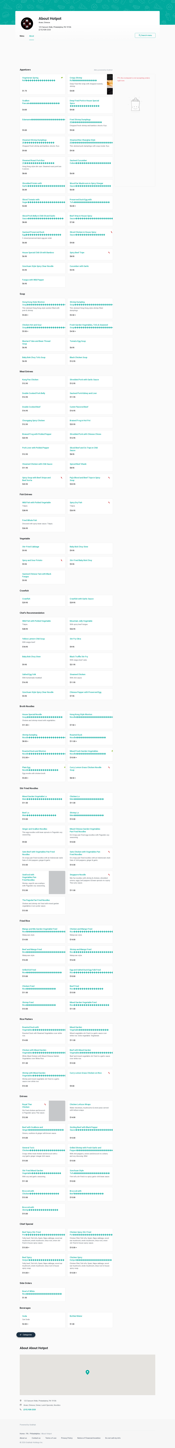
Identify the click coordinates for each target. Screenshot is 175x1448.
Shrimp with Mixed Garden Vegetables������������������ (43, 1074)
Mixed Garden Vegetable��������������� (87, 1028)
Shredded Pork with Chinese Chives (83, 434)
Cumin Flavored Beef (77, 407)
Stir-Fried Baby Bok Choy (79, 560)
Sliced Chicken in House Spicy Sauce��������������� (85, 233)
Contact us (34, 1438)
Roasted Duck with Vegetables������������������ (43, 1028)
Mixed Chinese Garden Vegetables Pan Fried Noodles (83, 830)
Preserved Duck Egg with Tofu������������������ (88, 200)
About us (21, 1438)
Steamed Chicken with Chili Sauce (35, 464)
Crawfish (24, 599)
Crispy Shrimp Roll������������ (81, 79)
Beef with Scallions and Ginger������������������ (41, 1128)
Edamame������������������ (42, 119)
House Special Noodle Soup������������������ (40, 715)
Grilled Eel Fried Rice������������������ (40, 971)
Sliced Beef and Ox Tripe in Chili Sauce (81, 449)
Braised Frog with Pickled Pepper (34, 434)
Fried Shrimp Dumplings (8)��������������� (84, 120)
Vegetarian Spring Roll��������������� (36, 79)
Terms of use (49, 1438)
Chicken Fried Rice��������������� (37, 987)
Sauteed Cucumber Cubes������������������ (88, 161)
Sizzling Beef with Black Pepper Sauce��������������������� (91, 1128)
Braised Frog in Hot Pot (78, 420)
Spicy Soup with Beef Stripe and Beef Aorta (34, 478)
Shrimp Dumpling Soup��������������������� (91, 303)
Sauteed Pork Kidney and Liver (81, 393)
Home (20, 1434)
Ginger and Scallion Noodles (32, 829)
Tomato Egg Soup (76, 341)
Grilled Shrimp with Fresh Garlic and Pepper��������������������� (92, 1149)
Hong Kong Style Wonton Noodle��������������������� (92, 715)
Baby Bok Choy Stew (77, 547)
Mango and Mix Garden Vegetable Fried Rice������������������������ (46, 930)
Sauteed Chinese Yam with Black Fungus (34, 575)
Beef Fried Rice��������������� (84, 987)
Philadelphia (33, 1434)
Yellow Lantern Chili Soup (31, 639)
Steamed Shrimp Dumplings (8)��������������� (36, 141)
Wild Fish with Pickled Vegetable (34, 502)
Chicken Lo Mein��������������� (85, 797)
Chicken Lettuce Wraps (78, 1104)
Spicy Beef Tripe (75, 252)
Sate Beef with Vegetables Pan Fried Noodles (36, 853)
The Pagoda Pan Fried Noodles (33, 900)
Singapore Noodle (76, 874)
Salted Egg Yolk (27, 674)
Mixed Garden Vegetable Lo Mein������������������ (40, 797)
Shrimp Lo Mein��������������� (85, 813)
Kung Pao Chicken (28, 379)
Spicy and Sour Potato (30, 560)
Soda (22, 1316)
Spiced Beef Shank (76, 464)
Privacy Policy (65, 1438)
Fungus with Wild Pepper (31, 280)
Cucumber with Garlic (77, 266)
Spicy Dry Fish (74, 502)
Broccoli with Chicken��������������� (38, 1192)
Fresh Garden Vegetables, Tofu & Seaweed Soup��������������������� (91, 326)
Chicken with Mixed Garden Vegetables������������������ (43, 1051)
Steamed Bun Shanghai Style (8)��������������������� (90, 141)
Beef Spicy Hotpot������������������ (41, 1258)
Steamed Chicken (75, 674)
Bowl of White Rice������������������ (40, 1292)
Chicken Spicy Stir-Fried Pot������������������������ (93, 1233)
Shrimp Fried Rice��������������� (37, 1003)
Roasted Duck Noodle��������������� (86, 736)
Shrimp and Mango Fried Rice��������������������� (90, 950)
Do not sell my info (110, 1438)
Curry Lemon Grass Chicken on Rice (83, 1073)
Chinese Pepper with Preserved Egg (83, 692)
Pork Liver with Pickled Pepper (33, 448)
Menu (20, 36)
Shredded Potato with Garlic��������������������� (43, 184)
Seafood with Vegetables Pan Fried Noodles (27, 877)
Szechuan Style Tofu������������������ (88, 1171)
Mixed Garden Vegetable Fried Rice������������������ (87, 1003)
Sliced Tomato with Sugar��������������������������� (49, 200)
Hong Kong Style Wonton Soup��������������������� (43, 303)
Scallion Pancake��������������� (39, 101)
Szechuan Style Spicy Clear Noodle (35, 266)
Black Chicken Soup (76, 357)
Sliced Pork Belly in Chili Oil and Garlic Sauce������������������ (40, 217)
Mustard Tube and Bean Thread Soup (34, 342)
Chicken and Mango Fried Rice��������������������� (90, 930)
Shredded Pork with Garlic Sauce (82, 379)
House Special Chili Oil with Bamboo (36, 252)
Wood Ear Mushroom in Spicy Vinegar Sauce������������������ (88, 184)
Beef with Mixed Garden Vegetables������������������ (90, 1051)
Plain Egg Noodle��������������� (38, 768)
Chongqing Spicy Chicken (31, 420)
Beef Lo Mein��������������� (37, 813)
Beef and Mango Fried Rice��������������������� (43, 950)
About (29, 36)
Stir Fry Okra (73, 639)
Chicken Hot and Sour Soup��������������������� (43, 326)
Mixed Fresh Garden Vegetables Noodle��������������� (86, 752)
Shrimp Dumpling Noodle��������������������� (44, 736)
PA (25, 1434)
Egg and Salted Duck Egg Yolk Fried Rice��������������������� (90, 971)
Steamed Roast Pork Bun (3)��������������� (36, 161)
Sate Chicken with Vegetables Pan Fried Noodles (83, 853)
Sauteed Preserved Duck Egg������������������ (39, 233)
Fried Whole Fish (27, 520)
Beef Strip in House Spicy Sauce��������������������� (91, 217)
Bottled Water (74, 1316)
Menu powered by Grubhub (101, 70)
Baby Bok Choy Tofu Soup (31, 357)
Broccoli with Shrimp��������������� (38, 1208)
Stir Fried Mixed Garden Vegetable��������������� (39, 1171)
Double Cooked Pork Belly (31, 393)
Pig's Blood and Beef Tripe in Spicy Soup (83, 478)
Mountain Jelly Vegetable (79, 621)
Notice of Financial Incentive (87, 1438)
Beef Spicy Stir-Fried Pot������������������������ (45, 1233)
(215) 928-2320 (42, 30)
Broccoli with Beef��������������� (84, 1192)
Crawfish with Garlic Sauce (79, 599)
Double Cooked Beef (29, 407)
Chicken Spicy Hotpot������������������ (89, 1258)
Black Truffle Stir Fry (77, 656)
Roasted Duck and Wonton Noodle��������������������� (44, 752)
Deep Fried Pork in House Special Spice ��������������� (82, 103)
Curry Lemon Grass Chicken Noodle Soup (83, 768)
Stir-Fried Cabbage (28, 547)
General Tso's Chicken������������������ (41, 1149)
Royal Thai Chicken (24, 1105)
